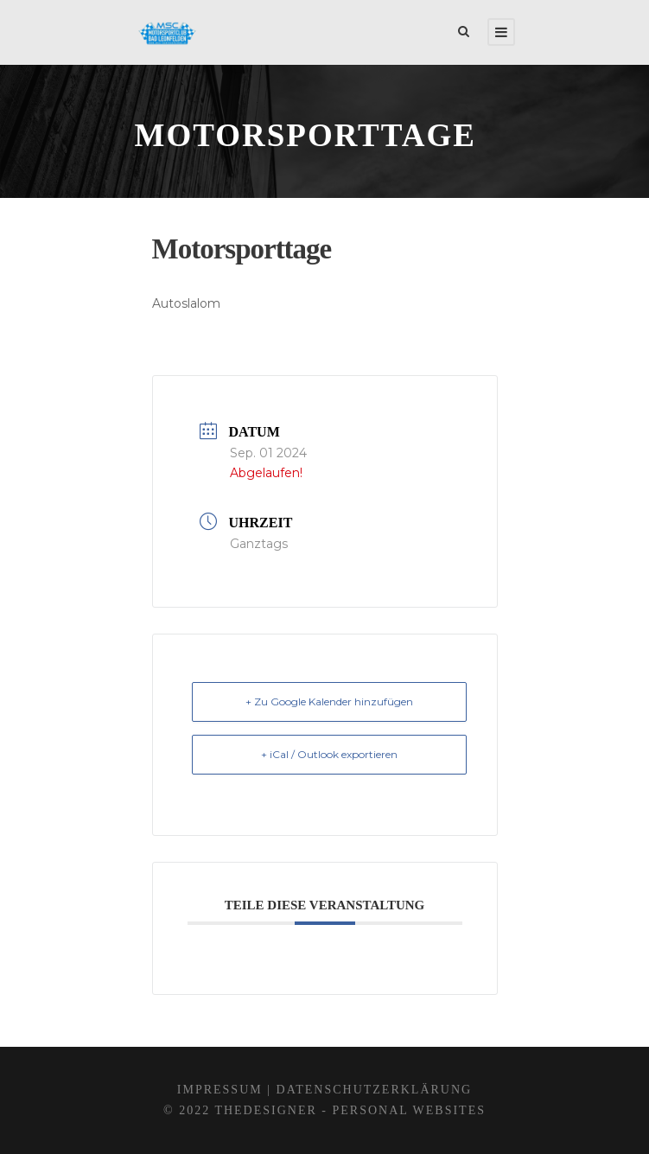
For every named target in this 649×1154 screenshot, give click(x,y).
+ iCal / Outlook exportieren (329, 754)
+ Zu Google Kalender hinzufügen (329, 701)
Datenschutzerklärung (375, 1089)
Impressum (220, 1089)
